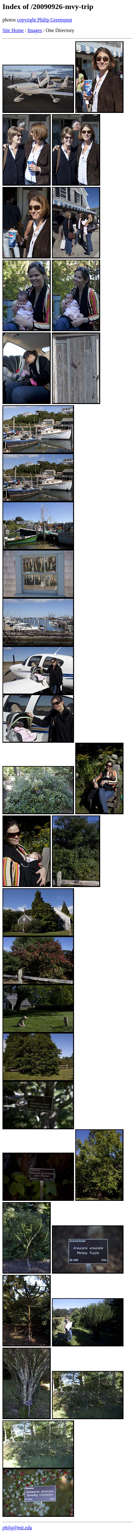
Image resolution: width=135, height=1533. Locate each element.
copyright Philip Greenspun (44, 19)
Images (34, 30)
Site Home (13, 30)
